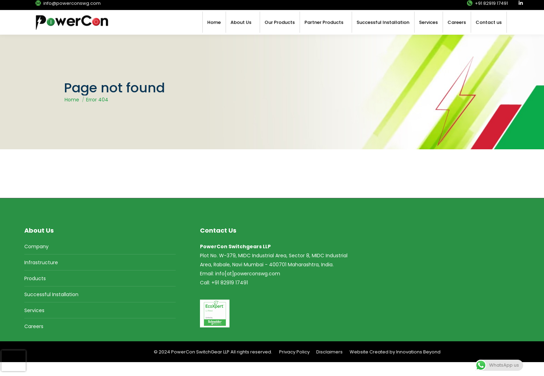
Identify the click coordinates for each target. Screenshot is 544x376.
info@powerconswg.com (68, 7)
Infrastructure (41, 276)
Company (36, 260)
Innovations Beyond (418, 365)
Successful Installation (51, 308)
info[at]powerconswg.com (247, 287)
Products (35, 292)
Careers (33, 340)
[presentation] (13, 360)
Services (34, 324)
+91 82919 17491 (487, 7)
